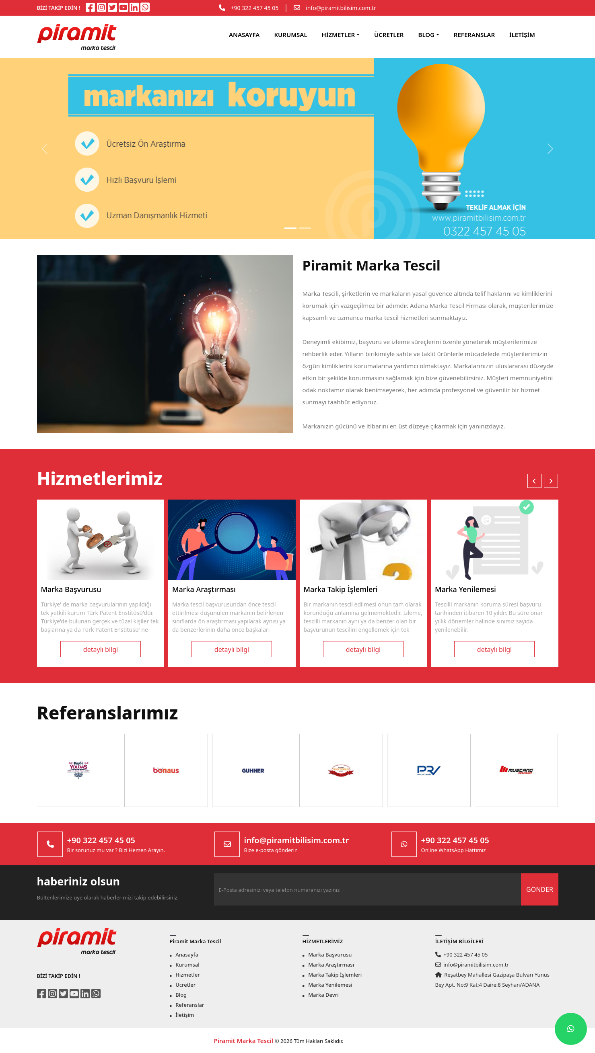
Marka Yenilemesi (327, 984)
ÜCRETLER (389, 35)
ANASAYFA (244, 35)
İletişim (182, 1014)
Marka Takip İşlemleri (332, 974)
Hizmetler (185, 974)
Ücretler (183, 984)
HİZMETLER (338, 35)
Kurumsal (185, 964)
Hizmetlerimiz (100, 478)
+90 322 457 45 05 (255, 8)
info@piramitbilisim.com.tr (341, 8)
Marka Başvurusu (327, 954)
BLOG (426, 35)
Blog (178, 994)
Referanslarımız (107, 713)
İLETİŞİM (522, 35)
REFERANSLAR (474, 35)
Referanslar (187, 1004)
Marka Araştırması (328, 964)
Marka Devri (321, 994)
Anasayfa (184, 954)
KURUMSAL (290, 35)
